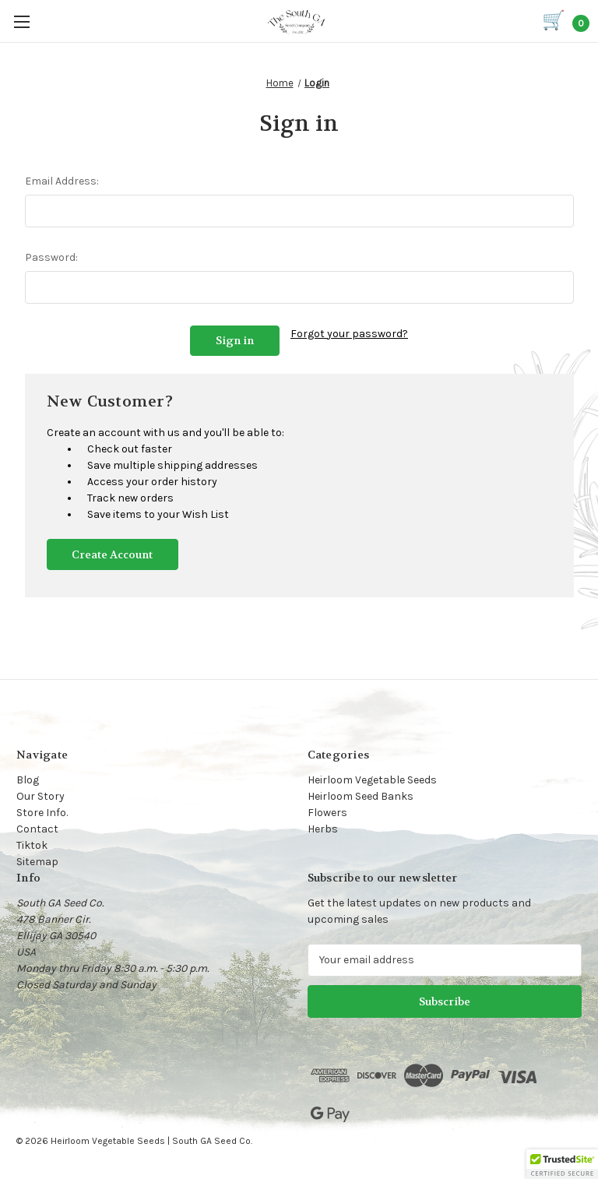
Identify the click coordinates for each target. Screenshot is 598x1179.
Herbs (323, 827)
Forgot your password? (349, 333)
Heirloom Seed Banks (360, 794)
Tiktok (31, 843)
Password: (51, 257)
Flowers (327, 811)
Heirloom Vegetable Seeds (372, 778)
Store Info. (42, 811)
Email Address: (62, 181)
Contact (37, 827)
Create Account (112, 553)
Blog (27, 778)
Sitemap (37, 860)
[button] (562, 1164)
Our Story (40, 794)
